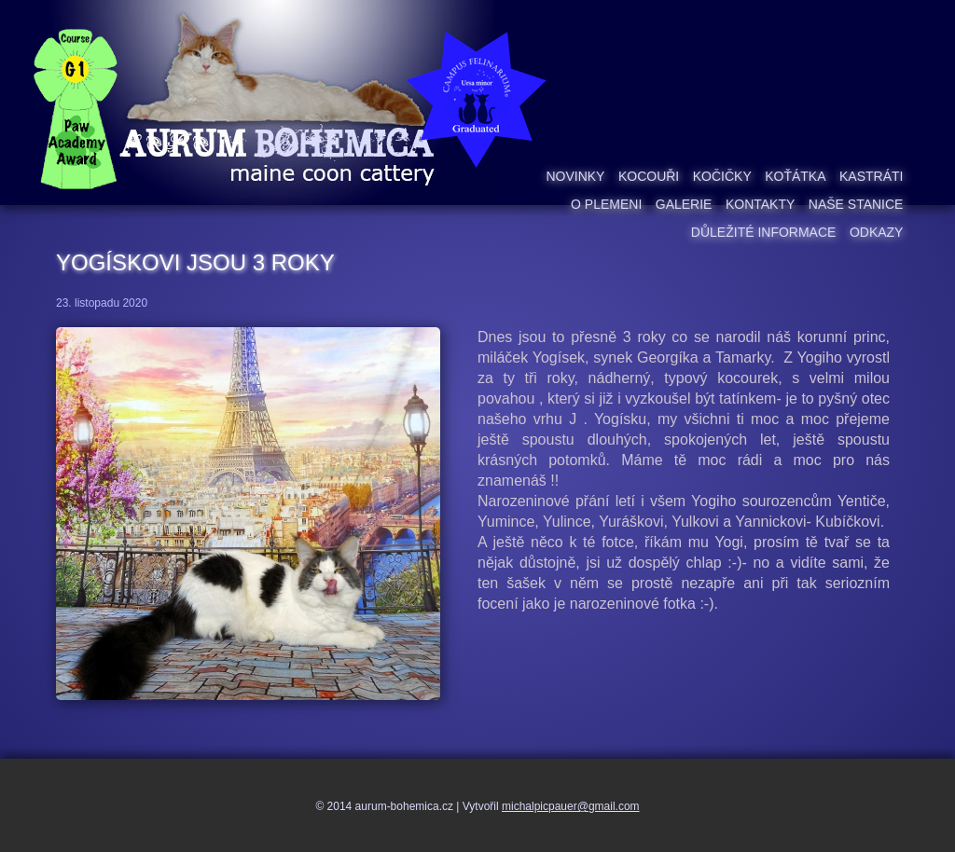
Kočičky (722, 176)
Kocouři (648, 176)
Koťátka (795, 176)
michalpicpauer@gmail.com (571, 806)
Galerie (684, 204)
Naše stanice (856, 204)
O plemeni (606, 204)
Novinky (575, 176)
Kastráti (871, 176)
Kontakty (760, 204)
